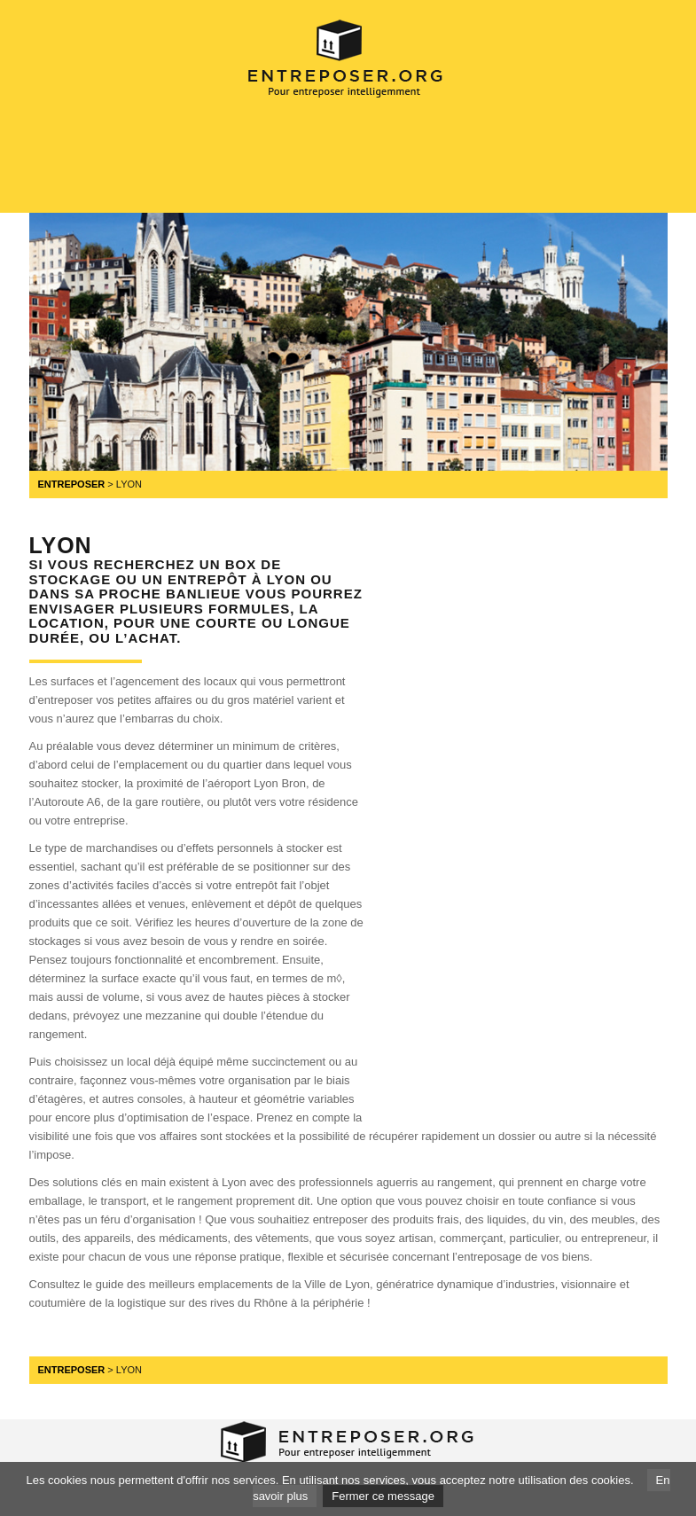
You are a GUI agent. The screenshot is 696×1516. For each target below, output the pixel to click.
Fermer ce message (383, 1496)
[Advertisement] (369, 155)
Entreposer (72, 484)
